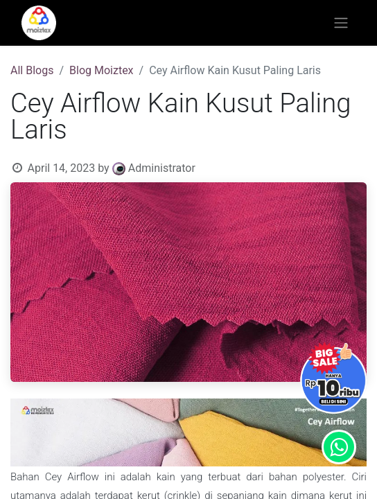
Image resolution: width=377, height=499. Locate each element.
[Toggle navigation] (341, 23)
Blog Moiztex (101, 70)
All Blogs (31, 70)
